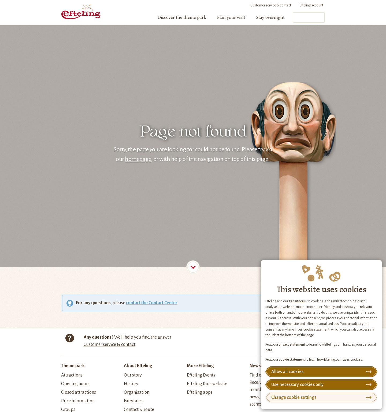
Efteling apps (200, 392)
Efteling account (311, 5)
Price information (78, 401)
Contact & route (139, 409)
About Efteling (138, 365)
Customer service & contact (270, 5)
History (131, 383)
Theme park (73, 365)
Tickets (308, 17)
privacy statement (292, 344)
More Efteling (200, 365)
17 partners (297, 301)
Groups (68, 409)
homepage (138, 159)
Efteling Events (201, 375)
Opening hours (75, 383)
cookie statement (316, 329)
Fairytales (133, 401)
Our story (133, 375)
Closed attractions (78, 392)
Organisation (136, 392)
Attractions (72, 375)
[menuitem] (181, 17)
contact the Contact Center (151, 302)
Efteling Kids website (207, 383)
